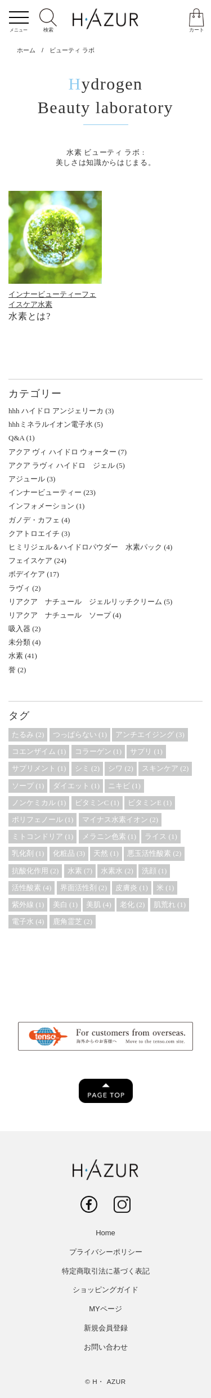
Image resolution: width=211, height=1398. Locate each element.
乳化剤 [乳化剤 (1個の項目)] (28, 853)
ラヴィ (19, 588)
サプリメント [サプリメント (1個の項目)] (39, 768)
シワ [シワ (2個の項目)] (120, 768)
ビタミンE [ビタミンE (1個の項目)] (150, 802)
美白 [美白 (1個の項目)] (65, 904)
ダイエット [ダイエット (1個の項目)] (76, 785)
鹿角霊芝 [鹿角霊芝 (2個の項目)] (72, 921)
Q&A (16, 438)
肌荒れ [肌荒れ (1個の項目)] (170, 904)
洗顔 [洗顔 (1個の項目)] (154, 871)
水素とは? (29, 316)
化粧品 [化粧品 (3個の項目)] (69, 853)
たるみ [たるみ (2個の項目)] (28, 734)
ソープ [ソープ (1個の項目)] (28, 785)
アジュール (26, 479)
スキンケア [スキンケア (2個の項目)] (165, 768)
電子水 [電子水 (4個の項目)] (28, 921)
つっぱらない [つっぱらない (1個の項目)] (80, 734)
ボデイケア (26, 574)
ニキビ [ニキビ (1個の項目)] (124, 785)
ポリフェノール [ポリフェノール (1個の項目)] (42, 819)
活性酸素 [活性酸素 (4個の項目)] (31, 887)
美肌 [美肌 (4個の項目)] (98, 904)
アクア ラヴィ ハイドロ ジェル (61, 465)
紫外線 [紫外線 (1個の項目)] (28, 904)
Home (105, 1233)
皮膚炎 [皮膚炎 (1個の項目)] (131, 887)
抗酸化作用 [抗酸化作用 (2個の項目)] (35, 871)
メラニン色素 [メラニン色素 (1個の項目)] (109, 836)
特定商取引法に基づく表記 (106, 1271)
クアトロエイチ (34, 533)
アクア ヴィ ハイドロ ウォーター (62, 452)
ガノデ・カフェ (34, 520)
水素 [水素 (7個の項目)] (80, 871)
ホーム (26, 50)
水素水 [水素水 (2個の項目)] (117, 871)
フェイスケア (30, 560)
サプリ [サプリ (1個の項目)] (146, 751)
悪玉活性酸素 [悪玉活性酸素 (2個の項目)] (154, 853)
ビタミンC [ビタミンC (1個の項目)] (97, 802)
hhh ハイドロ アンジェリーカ (56, 411)
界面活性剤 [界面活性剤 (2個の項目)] (83, 887)
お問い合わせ (106, 1347)
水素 (45, 304)
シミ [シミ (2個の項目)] (87, 768)
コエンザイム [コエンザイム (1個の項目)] (39, 751)
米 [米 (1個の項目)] (165, 887)
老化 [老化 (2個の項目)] (132, 904)
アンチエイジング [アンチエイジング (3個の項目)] (149, 734)
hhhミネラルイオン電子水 (50, 424)
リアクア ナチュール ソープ (59, 615)
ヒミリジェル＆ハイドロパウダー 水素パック (85, 547)
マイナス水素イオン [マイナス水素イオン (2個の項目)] (120, 819)
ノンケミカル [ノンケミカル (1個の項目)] (39, 802)
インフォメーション (41, 506)
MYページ (105, 1309)
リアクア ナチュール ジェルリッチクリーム (85, 601)
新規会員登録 (106, 1328)
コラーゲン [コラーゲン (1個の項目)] (98, 751)
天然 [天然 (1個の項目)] (105, 853)
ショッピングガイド (105, 1289)
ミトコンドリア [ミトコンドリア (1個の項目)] (42, 836)
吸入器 (19, 628)
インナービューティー (45, 294)
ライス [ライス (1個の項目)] (161, 836)
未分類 (19, 642)
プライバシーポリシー (105, 1252)
